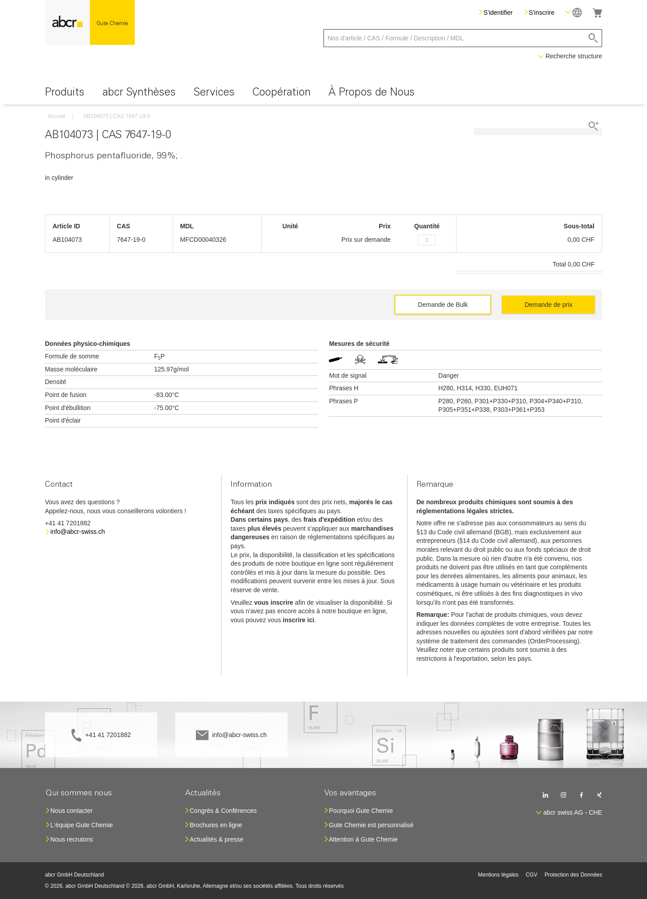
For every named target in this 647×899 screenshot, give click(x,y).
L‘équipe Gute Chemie (81, 825)
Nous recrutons (71, 839)
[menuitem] (64, 94)
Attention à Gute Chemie (363, 839)
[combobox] (463, 38)
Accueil (56, 116)
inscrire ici (298, 620)
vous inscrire (273, 602)
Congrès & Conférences (223, 810)
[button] (573, 12)
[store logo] (90, 22)
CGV (531, 875)
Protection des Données (573, 875)
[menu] (323, 94)
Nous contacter (71, 810)
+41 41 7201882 (108, 734)
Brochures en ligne (216, 825)
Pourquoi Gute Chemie (361, 810)
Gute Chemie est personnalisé (371, 825)
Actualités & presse (217, 839)
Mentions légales (498, 875)
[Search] (593, 38)
